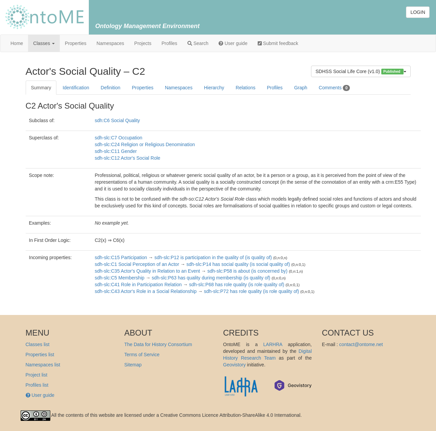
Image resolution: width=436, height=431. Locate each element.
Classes (44, 43)
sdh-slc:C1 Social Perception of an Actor (137, 264)
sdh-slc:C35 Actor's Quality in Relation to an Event (147, 271)
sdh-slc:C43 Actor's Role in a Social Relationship (146, 291)
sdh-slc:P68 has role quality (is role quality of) (236, 284)
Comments (334, 88)
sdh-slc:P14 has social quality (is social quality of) (238, 264)
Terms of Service (141, 354)
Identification (75, 87)
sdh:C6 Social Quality (117, 120)
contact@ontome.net (361, 344)
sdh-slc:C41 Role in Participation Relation (138, 284)
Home (16, 43)
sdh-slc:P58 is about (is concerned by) (247, 271)
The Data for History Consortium (158, 344)
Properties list (40, 354)
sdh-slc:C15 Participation (121, 257)
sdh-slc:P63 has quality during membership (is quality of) (211, 277)
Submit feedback (278, 43)
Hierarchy (214, 87)
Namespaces (110, 43)
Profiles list (37, 385)
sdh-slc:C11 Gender (116, 151)
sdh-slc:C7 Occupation (119, 137)
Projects (143, 43)
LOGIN (417, 12)
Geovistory (234, 364)
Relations (245, 87)
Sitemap (133, 364)
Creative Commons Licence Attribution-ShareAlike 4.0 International (230, 415)
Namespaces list (43, 364)
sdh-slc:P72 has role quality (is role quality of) (251, 291)
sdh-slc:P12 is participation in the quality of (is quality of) (213, 257)
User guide (233, 43)
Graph (300, 87)
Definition (110, 87)
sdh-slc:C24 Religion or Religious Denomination (145, 144)
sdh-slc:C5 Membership (120, 277)
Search (197, 43)
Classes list (38, 344)
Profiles (169, 43)
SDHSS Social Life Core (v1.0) (360, 71)
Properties (75, 43)
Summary (41, 87)
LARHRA (272, 344)
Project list (37, 375)
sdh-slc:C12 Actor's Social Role (127, 158)
